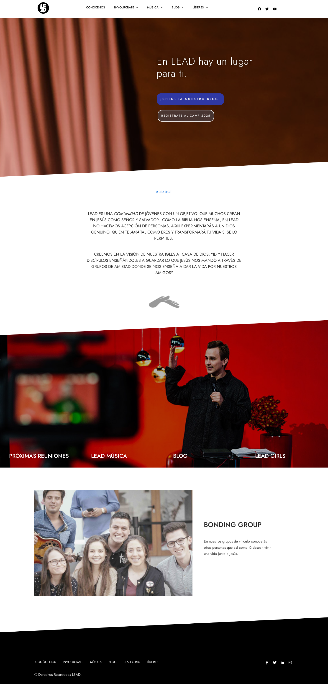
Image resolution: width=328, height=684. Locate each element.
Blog (178, 7)
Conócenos (95, 7)
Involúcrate (126, 7)
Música (155, 7)
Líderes (200, 7)
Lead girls (131, 662)
